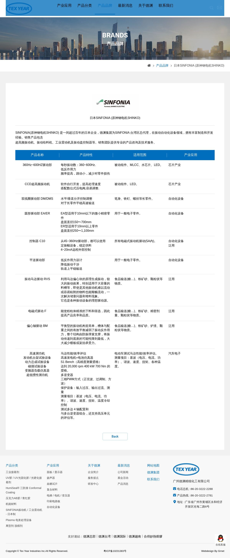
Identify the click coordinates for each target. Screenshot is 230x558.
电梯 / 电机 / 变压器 (58, 495)
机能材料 (11, 504)
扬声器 (51, 478)
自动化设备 (53, 507)
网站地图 (153, 465)
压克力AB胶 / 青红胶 (18, 498)
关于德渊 (145, 9)
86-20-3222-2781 (202, 495)
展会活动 (123, 478)
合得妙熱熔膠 (153, 536)
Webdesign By (209, 551)
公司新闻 (123, 472)
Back (115, 436)
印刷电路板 (53, 501)
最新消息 (125, 9)
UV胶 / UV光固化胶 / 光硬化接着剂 (24, 480)
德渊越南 (135, 536)
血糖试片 (52, 484)
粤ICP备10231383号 (115, 551)
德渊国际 (120, 536)
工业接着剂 (12, 472)
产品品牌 (105, 9)
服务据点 (93, 478)
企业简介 (93, 472)
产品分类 (84, 9)
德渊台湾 (104, 536)
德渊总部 (89, 536)
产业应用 (64, 9)
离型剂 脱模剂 (14, 526)
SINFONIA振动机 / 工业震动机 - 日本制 (24, 512)
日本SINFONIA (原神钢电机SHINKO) (199, 65)
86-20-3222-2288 (202, 489)
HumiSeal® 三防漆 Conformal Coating (23, 490)
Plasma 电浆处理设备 (19, 520)
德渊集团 (153, 472)
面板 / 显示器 (55, 472)
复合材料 (52, 489)
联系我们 (166, 9)
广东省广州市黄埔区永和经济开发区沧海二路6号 (203, 504)
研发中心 (93, 484)
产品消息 (123, 484)
